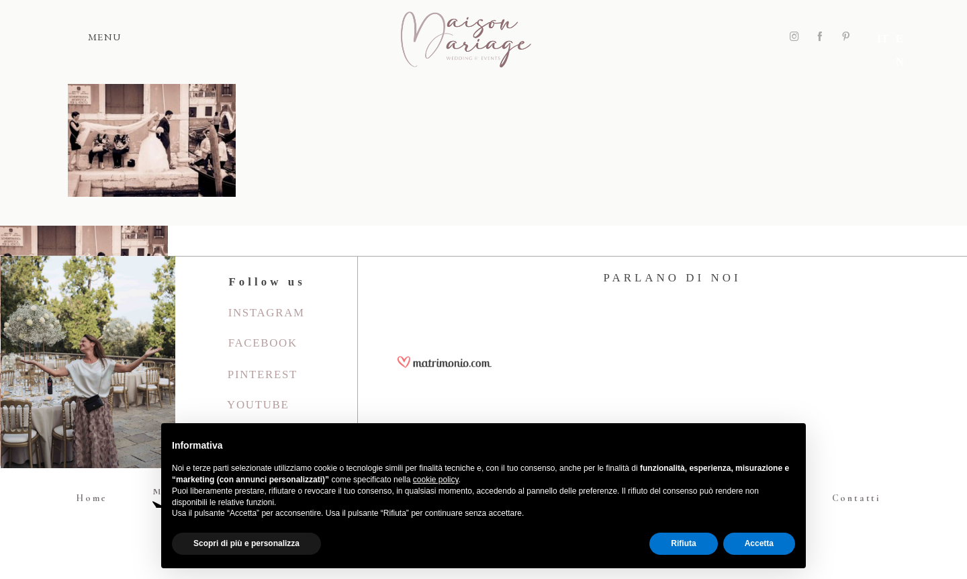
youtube (258, 404)
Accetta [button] (759, 543)
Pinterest (262, 374)
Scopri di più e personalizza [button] (246, 543)
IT (881, 37)
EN (902, 37)
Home (91, 498)
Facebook (262, 343)
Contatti (856, 498)
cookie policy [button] (436, 479)
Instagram (266, 312)
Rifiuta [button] (683, 543)
